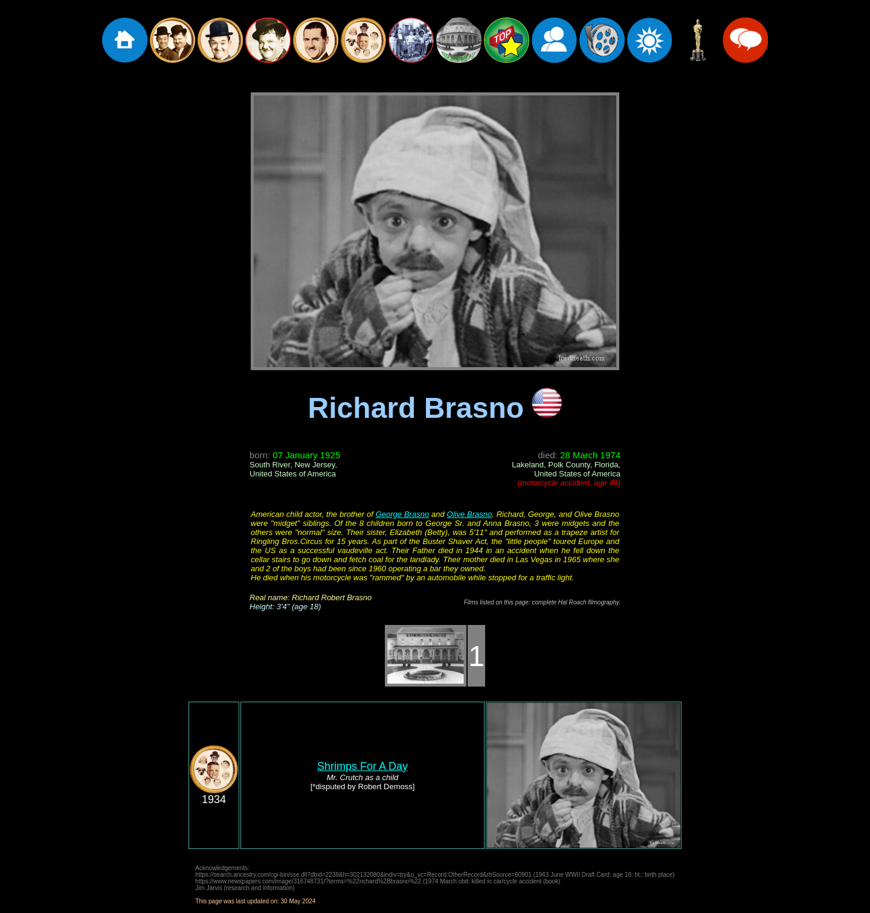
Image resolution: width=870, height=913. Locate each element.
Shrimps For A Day (362, 766)
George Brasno (402, 514)
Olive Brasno (469, 514)
